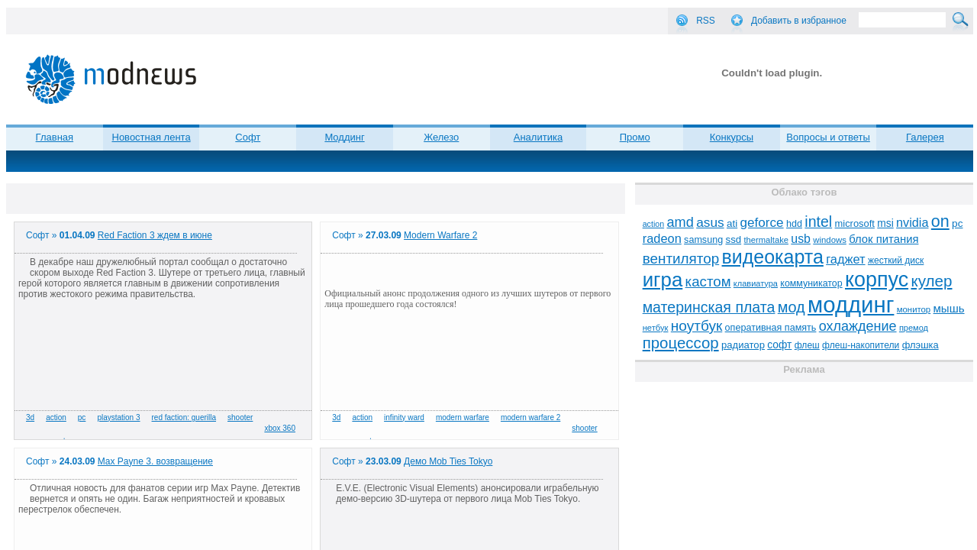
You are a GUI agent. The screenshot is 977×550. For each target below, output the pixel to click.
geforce (762, 222)
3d (30, 417)
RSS (705, 20)
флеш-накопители (860, 345)
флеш (807, 345)
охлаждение (858, 326)
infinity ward (404, 417)
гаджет (845, 259)
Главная (54, 137)
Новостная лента (151, 137)
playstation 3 (118, 417)
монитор (913, 309)
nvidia (912, 222)
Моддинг (344, 137)
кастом (708, 281)
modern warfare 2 (530, 417)
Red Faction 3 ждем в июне (155, 235)
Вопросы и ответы (827, 137)
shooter (240, 417)
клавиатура (756, 283)
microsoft (855, 223)
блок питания (883, 239)
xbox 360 (279, 428)
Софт (247, 137)
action (56, 417)
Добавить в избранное (798, 20)
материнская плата (709, 307)
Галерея (925, 137)
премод (913, 327)
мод (791, 307)
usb (801, 238)
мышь (949, 308)
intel (818, 221)
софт (779, 345)
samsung (703, 240)
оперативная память (771, 327)
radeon (662, 238)
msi (885, 223)
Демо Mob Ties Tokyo (448, 461)
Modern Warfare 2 (440, 235)
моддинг (851, 304)
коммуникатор (811, 283)
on (940, 221)
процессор (681, 343)
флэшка (920, 345)
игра (663, 279)
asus (710, 222)
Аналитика (538, 137)
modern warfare (462, 417)
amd (679, 222)
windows (829, 239)
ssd (734, 239)
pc (82, 417)
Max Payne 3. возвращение (155, 461)
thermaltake (766, 239)
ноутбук (696, 326)
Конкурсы (731, 137)
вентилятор (681, 259)
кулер (931, 281)
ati (732, 223)
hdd (794, 223)
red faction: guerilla (184, 417)
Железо (441, 137)
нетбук (656, 327)
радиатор (743, 345)
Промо (635, 137)
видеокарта (773, 256)
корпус (876, 279)
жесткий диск (896, 260)
